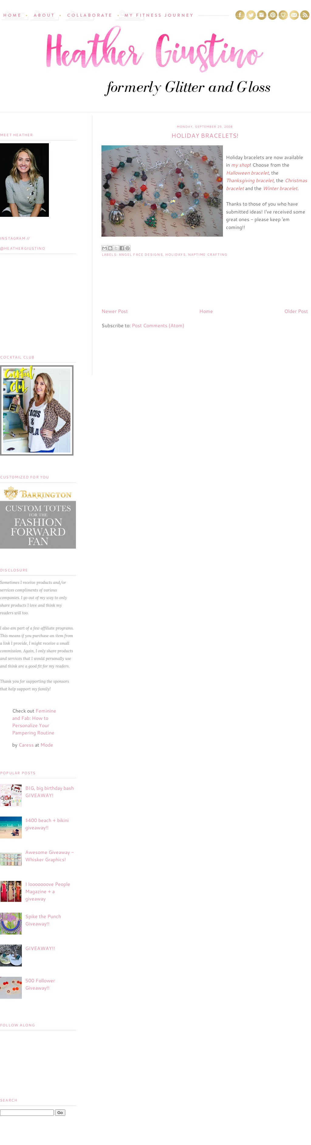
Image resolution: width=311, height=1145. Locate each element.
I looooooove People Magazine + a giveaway (47, 891)
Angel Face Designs (141, 254)
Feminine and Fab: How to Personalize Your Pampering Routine (34, 721)
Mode (46, 744)
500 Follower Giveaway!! (40, 984)
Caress (26, 744)
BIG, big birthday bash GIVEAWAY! (49, 791)
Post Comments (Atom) (158, 325)
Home (206, 310)
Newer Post (114, 310)
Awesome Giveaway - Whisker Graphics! (49, 855)
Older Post (296, 310)
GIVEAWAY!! (40, 948)
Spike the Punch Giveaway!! (43, 920)
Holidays (175, 254)
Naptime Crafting (208, 254)
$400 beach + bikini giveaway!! (47, 824)
